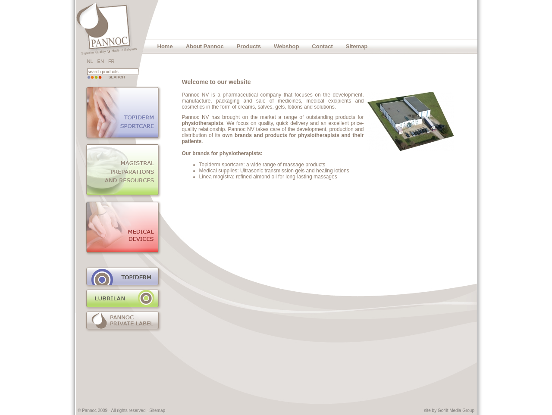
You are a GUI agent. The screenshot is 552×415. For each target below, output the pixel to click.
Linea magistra (216, 177)
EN (100, 61)
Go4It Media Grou (455, 410)
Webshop (286, 46)
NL (90, 61)
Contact (322, 46)
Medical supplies (218, 171)
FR (111, 61)
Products (249, 46)
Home (165, 46)
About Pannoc (205, 46)
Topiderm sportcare (221, 165)
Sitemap (357, 46)
